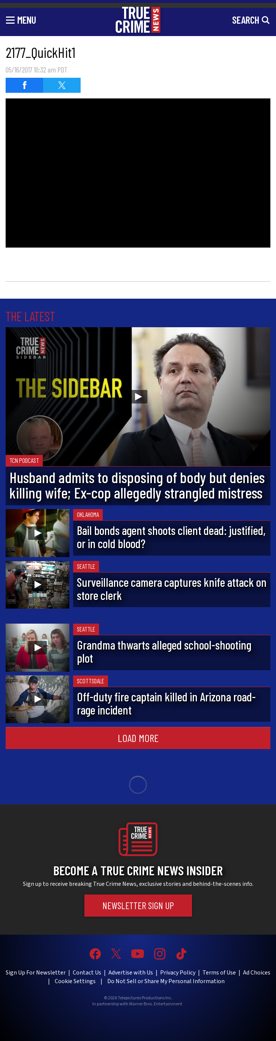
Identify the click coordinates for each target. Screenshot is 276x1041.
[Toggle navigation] (21, 19)
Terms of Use (219, 972)
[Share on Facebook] (24, 85)
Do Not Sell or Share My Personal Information (166, 981)
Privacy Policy (177, 972)
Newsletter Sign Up (138, 905)
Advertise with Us (130, 972)
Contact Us (87, 972)
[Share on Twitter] (62, 85)
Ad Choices (256, 972)
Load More (138, 737)
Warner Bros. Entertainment (155, 1004)
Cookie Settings (75, 981)
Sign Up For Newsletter (36, 972)
